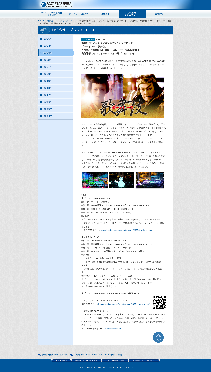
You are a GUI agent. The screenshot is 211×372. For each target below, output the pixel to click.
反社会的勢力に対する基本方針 (54, 355)
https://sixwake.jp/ (113, 329)
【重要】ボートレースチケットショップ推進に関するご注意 (98, 355)
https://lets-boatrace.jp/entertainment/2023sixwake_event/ (126, 230)
